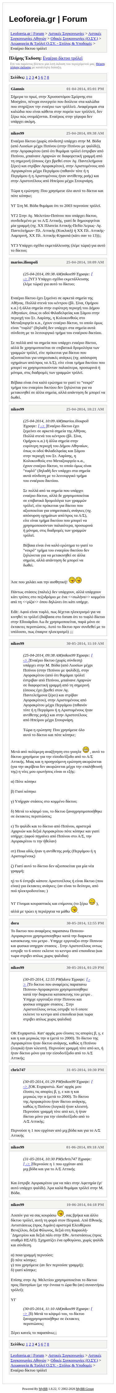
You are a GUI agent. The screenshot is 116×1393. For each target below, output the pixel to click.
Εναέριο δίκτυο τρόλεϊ (63, 58)
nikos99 (17, 133)
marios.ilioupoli (24, 262)
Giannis (17, 88)
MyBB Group (85, 1389)
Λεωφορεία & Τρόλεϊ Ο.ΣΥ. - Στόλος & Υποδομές (51, 43)
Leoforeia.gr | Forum (48, 19)
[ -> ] (42, 426)
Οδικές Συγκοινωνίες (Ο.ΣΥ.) (74, 38)
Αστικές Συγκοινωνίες (66, 33)
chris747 (18, 1069)
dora (15, 923)
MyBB (43, 1389)
